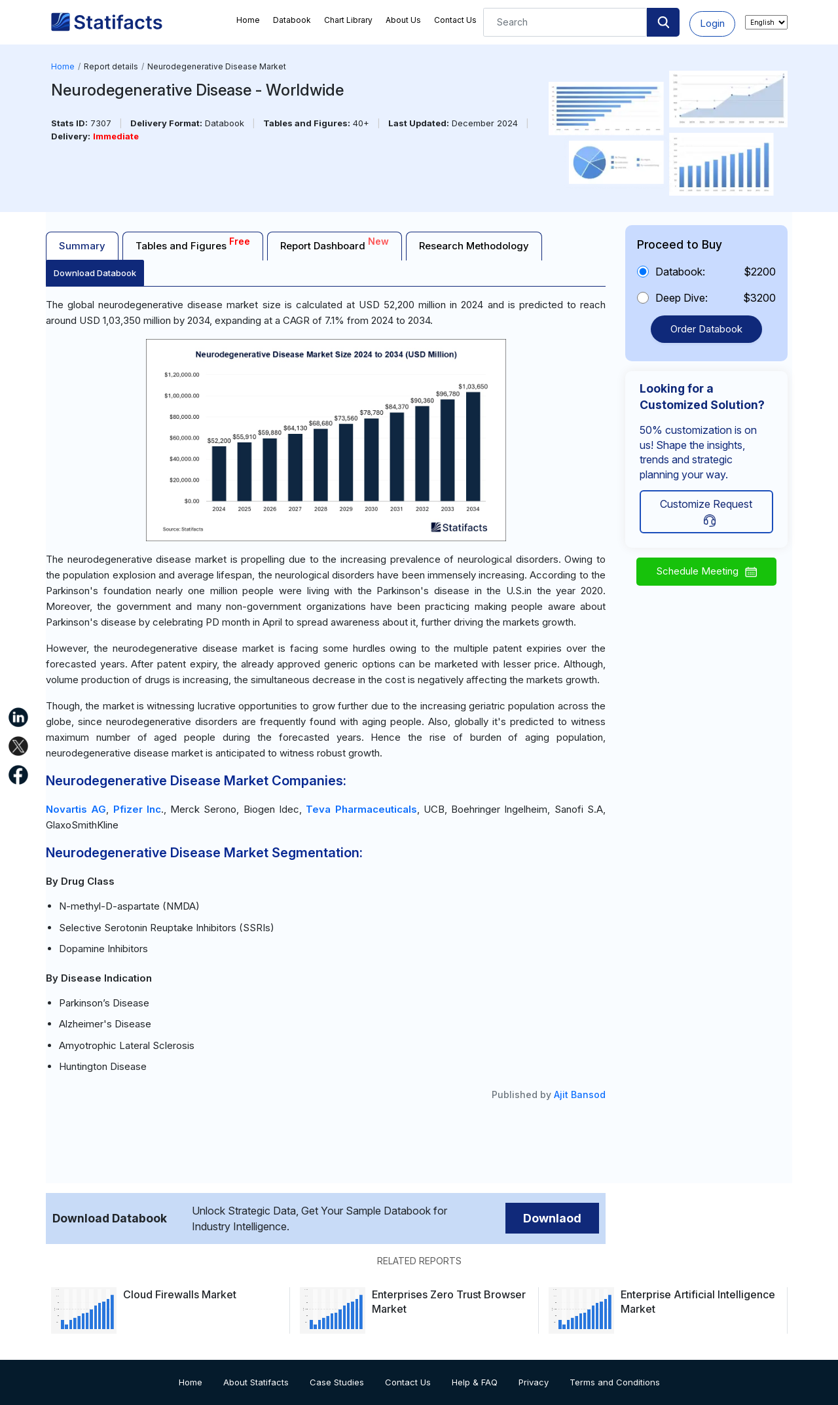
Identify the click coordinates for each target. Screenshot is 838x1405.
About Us (403, 20)
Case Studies (337, 1382)
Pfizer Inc (137, 809)
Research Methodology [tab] (474, 246)
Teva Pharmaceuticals (361, 809)
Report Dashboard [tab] (334, 244)
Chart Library (348, 20)
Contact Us (455, 20)
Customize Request (706, 512)
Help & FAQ (475, 1382)
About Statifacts (256, 1382)
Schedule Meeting (706, 571)
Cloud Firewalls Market (179, 1294)
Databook (292, 20)
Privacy (534, 1382)
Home (248, 20)
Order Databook (706, 329)
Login (712, 23)
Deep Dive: (681, 297)
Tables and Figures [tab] (193, 244)
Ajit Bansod (580, 1094)
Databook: (680, 271)
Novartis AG (76, 809)
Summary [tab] (82, 246)
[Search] (565, 22)
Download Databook (95, 273)
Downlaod (552, 1218)
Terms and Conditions (615, 1382)
